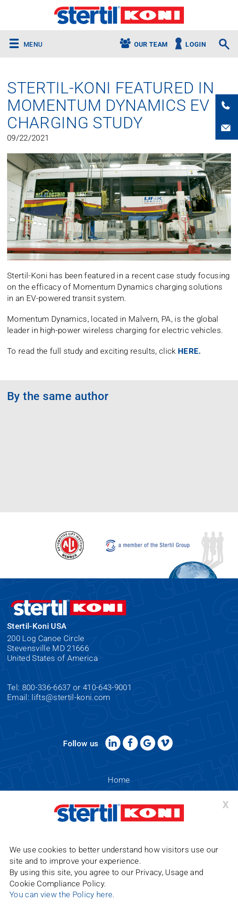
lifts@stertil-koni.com (71, 697)
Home (119, 780)
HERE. (190, 351)
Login (195, 45)
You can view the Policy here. (62, 894)
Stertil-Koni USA (119, 15)
